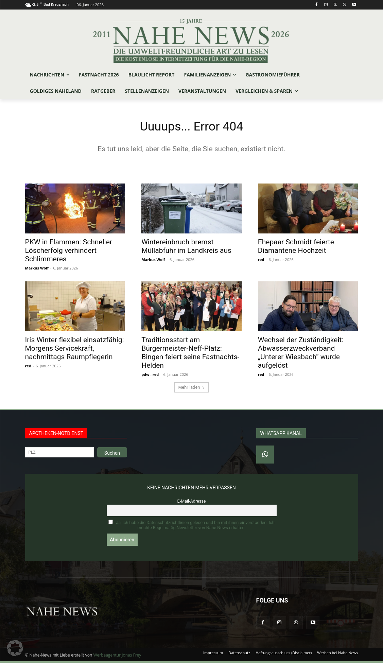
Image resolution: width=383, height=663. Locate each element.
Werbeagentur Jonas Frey (117, 657)
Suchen (112, 455)
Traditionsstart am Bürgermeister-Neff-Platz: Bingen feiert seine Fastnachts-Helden (190, 354)
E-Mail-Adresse (191, 503)
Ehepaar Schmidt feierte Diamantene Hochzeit (296, 248)
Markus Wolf (37, 269)
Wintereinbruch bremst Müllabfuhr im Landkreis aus (186, 248)
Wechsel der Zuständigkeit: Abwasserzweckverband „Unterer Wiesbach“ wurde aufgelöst (301, 354)
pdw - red (150, 376)
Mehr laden (191, 389)
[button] (15, 648)
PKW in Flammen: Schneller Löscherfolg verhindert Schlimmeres (68, 252)
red (261, 261)
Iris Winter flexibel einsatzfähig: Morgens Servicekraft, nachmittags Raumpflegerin (74, 350)
